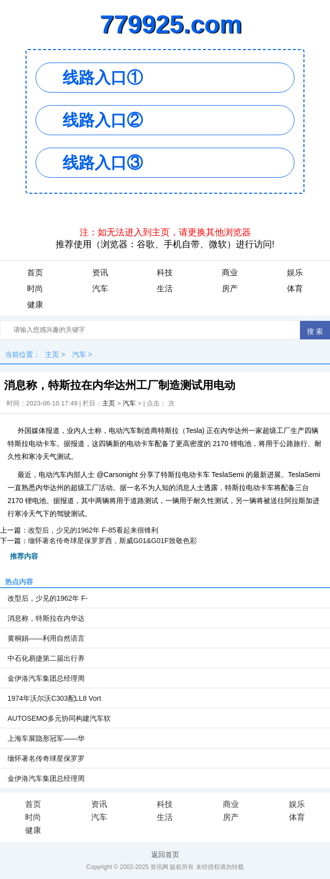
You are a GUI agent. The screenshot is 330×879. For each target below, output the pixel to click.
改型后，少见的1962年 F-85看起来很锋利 (93, 530)
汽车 (100, 288)
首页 (35, 272)
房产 (230, 288)
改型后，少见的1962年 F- (48, 598)
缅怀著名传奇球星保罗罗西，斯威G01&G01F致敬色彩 (112, 541)
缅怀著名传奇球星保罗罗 (46, 758)
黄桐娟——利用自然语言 (46, 638)
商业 (230, 272)
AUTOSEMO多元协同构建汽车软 (59, 718)
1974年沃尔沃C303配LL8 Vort (54, 698)
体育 (295, 288)
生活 (165, 288)
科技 (165, 272)
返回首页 (165, 854)
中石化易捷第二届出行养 (46, 658)
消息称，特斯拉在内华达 (46, 618)
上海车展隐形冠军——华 (46, 738)
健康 (35, 304)
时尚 (35, 288)
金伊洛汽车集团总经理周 (46, 678)
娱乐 (295, 272)
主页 (52, 354)
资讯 (100, 272)
